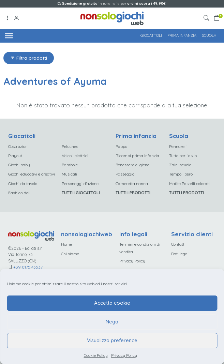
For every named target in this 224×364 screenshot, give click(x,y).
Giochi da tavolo (22, 183)
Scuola (209, 35)
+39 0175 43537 (28, 267)
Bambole (70, 164)
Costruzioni (18, 146)
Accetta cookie (112, 303)
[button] (208, 18)
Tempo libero (181, 174)
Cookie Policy (96, 355)
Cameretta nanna (132, 183)
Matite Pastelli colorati (189, 183)
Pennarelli (178, 146)
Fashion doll (19, 193)
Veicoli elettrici (75, 155)
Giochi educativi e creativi (31, 174)
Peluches (70, 146)
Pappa (122, 146)
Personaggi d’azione (80, 183)
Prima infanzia (181, 35)
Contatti (178, 244)
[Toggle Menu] (9, 35)
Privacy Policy (124, 355)
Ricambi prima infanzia (137, 155)
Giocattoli (151, 35)
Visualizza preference (112, 340)
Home (66, 244)
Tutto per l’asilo (183, 155)
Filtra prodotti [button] (28, 58)
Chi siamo (70, 254)
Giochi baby (19, 164)
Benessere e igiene (132, 164)
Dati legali (180, 254)
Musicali (69, 174)
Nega (112, 321)
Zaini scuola (180, 164)
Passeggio (125, 174)
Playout (15, 155)
